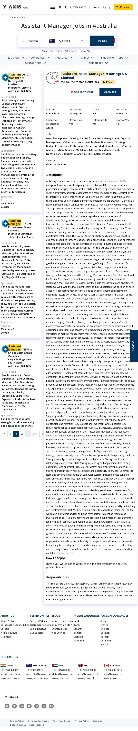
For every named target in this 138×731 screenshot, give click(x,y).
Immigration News (62, 621)
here (63, 567)
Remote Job (98, 63)
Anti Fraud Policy (61, 721)
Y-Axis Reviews (8, 632)
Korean (104, 636)
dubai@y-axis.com (62, 674)
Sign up (106, 7)
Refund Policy (17, 721)
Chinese (104, 628)
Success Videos (38, 621)
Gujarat (78, 628)
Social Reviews (38, 628)
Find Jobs (102, 40)
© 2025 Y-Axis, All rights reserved (27, 724)
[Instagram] (36, 706)
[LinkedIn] (21, 706)
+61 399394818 (34, 669)
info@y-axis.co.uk (88, 674)
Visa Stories (58, 632)
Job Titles (16, 57)
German (105, 632)
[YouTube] (29, 706)
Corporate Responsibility (14, 624)
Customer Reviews (40, 624)
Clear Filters (86, 51)
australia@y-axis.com (38, 674)
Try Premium (123, 7)
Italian (104, 644)
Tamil (77, 624)
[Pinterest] (43, 706)
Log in (96, 7)
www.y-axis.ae (60, 678)
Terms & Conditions (38, 721)
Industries (63, 57)
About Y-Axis (7, 621)
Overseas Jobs (59, 628)
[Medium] (51, 706)
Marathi (78, 636)
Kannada (79, 640)
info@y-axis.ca (112, 674)
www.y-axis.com (9, 678)
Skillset (87, 57)
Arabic (104, 621)
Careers (4, 628)
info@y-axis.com (10, 674)
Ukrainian (106, 640)
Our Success (36, 632)
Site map (5, 636)
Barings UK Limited (15, 82)
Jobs (23, 17)
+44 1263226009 (87, 669)
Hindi (76, 621)
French (104, 624)
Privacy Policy (81, 721)
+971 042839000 (61, 669)
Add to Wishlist (82, 92)
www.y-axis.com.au (37, 678)
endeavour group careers (20, 228)
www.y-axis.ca (112, 678)
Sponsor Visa (35, 63)
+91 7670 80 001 (9, 669)
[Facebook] (7, 706)
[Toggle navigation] (52, 7)
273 (35, 434)
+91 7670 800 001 (78, 7)
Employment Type (114, 57)
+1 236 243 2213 (113, 669)
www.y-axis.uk (86, 678)
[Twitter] (14, 706)
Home (15, 17)
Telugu (78, 632)
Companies (40, 57)
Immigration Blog (61, 624)
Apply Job (110, 92)
